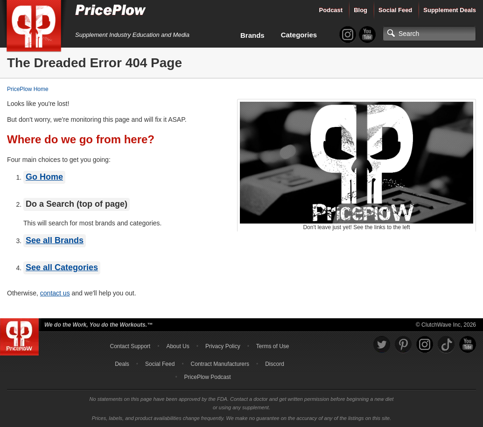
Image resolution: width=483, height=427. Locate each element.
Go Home (44, 177)
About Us (177, 346)
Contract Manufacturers (220, 364)
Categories (299, 35)
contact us (55, 293)
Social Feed (395, 10)
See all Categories (62, 267)
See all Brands (55, 240)
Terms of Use (272, 346)
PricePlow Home (28, 89)
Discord (274, 364)
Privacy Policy (222, 346)
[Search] (429, 33)
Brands (252, 35)
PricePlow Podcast (207, 377)
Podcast (331, 10)
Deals (122, 364)
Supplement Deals (449, 10)
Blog (360, 10)
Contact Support (130, 346)
